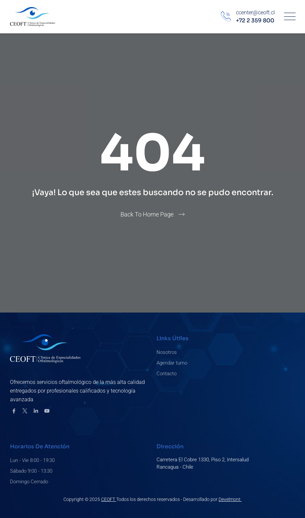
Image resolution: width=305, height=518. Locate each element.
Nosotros (167, 352)
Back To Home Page (147, 214)
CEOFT (108, 499)
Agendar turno (172, 363)
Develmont (230, 499)
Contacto (167, 374)
